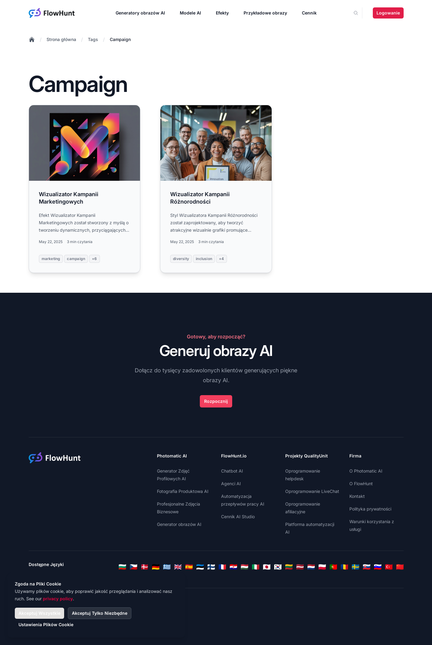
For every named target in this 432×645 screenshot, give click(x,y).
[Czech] (133, 567)
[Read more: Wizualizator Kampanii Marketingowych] (84, 189)
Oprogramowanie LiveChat (312, 491)
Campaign (120, 39)
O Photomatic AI (365, 470)
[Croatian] (233, 567)
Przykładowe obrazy (265, 12)
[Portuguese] (333, 567)
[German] (155, 567)
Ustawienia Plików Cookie (46, 624)
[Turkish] (389, 567)
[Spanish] (189, 567)
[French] (222, 567)
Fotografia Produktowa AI (182, 491)
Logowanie (388, 12)
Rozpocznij (216, 401)
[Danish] (144, 567)
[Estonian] (200, 567)
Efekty (222, 12)
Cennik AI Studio (238, 516)
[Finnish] (211, 567)
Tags (93, 39)
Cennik (309, 12)
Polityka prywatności (370, 508)
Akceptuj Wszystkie (39, 613)
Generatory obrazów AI (140, 12)
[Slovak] (366, 567)
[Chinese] (400, 567)
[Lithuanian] (289, 567)
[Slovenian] (377, 567)
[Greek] (167, 567)
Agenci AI (231, 483)
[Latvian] (300, 567)
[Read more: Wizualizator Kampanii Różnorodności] (216, 189)
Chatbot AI (232, 470)
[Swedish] (355, 567)
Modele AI (190, 12)
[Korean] (278, 567)
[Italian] (255, 567)
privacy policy (58, 598)
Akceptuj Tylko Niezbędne (99, 613)
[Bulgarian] (122, 567)
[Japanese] (266, 567)
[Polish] (322, 567)
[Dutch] (311, 567)
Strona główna (61, 39)
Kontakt (357, 496)
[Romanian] (344, 567)
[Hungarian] (244, 567)
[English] (178, 567)
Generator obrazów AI (179, 524)
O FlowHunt (361, 483)
